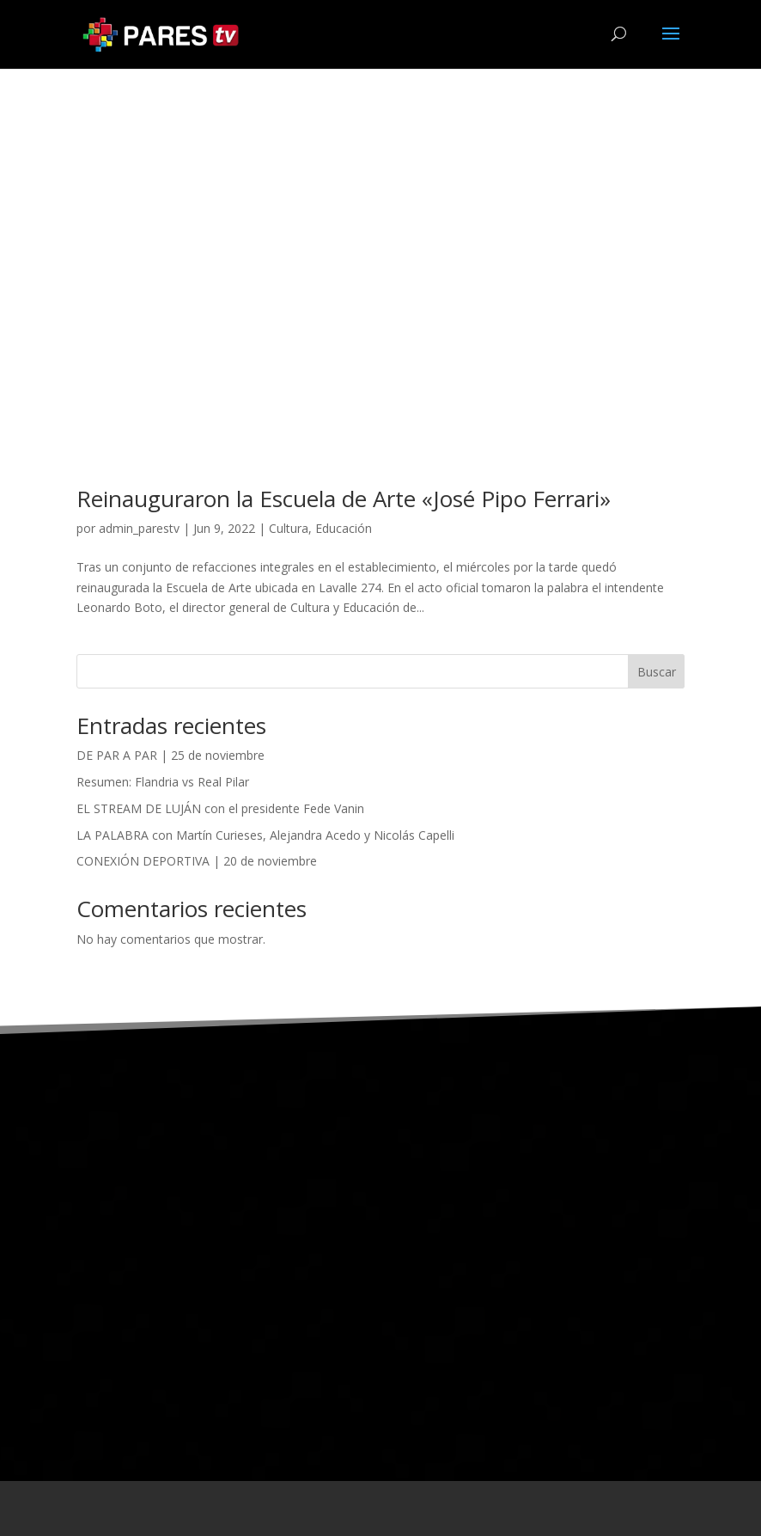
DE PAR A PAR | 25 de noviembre (170, 755)
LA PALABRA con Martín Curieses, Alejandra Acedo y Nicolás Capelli (265, 835)
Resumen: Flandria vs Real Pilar (162, 782)
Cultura (288, 528)
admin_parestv (139, 528)
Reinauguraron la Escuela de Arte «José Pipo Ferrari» (343, 498)
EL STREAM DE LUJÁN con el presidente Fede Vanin (220, 808)
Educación (343, 528)
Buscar (656, 672)
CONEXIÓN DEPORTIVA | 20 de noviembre (196, 861)
